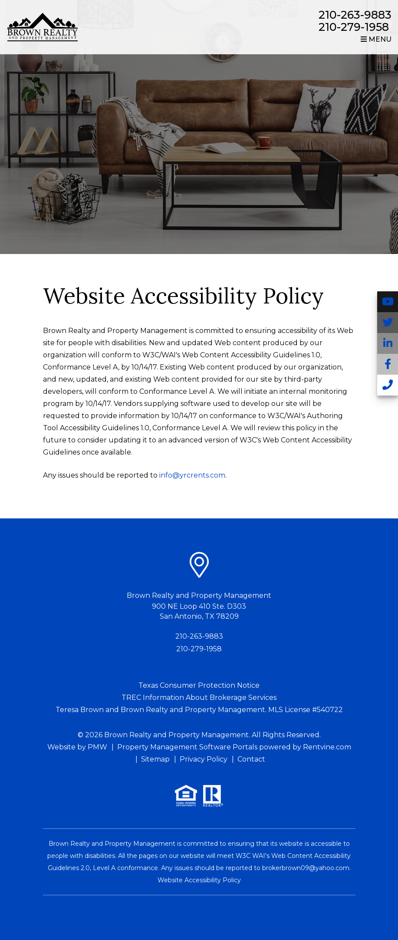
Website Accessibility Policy (199, 880)
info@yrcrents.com (192, 475)
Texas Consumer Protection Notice (199, 685)
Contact (251, 759)
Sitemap (155, 759)
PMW (97, 747)
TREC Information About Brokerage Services (199, 697)
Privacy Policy (203, 759)
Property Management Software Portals (187, 747)
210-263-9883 (355, 14)
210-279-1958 (354, 26)
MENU (376, 39)
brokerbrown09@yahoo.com (305, 868)
